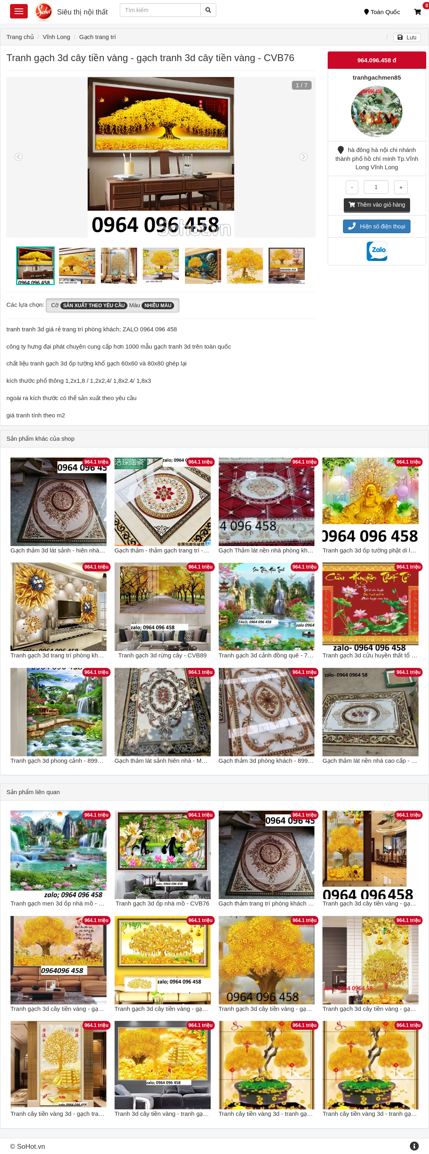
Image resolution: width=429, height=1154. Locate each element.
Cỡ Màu (112, 305)
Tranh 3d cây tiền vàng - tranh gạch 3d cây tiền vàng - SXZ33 (197, 1113)
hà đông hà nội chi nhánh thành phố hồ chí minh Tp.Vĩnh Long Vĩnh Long (376, 158)
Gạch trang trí (97, 36)
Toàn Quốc (382, 11)
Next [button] (304, 157)
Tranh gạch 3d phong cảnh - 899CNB (60, 760)
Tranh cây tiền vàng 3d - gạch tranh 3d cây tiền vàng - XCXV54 (94, 1113)
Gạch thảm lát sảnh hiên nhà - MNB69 (166, 760)
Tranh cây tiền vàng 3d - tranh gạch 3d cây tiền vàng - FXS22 (301, 1113)
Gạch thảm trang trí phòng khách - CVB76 (275, 903)
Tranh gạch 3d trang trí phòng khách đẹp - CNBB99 (79, 655)
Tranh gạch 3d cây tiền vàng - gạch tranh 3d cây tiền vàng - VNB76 (100, 1008)
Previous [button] (18, 157)
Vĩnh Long (56, 36)
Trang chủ (20, 36)
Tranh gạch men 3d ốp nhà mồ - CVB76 (63, 903)
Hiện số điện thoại (376, 226)
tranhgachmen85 (377, 77)
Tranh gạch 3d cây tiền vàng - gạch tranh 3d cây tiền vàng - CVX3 (203, 1008)
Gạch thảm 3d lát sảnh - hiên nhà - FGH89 (67, 550)
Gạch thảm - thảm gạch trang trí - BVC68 (169, 550)
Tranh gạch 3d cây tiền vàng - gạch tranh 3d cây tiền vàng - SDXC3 (309, 1008)
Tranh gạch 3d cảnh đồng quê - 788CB (271, 655)
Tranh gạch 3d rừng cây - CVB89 (162, 655)
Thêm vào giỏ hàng (377, 204)
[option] (161, 157)
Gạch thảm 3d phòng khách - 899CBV (269, 760)
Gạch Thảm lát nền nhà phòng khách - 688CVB (282, 550)
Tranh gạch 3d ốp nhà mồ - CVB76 (162, 903)
